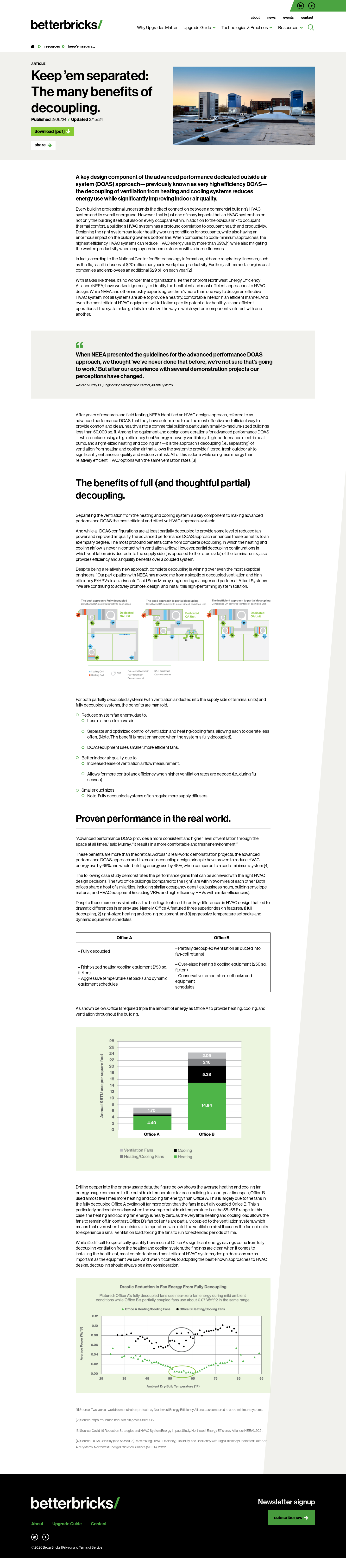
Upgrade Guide (197, 27)
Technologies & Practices (244, 27)
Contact (307, 17)
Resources (288, 27)
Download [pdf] (50, 131)
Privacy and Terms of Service (82, 1547)
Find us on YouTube (311, 5)
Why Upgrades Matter (157, 27)
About (255, 17)
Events (288, 17)
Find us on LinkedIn (300, 5)
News (271, 17)
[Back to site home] (75, 1503)
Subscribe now (288, 1517)
